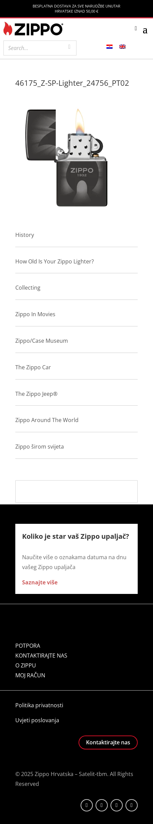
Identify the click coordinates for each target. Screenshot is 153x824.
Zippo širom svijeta (39, 446)
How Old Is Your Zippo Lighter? (54, 261)
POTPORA (27, 645)
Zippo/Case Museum (41, 340)
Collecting (27, 287)
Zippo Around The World (47, 420)
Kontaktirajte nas (108, 742)
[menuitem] (109, 46)
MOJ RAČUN (30, 675)
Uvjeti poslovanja (37, 720)
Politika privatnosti (39, 705)
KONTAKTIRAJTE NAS (41, 655)
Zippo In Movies (35, 314)
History (24, 235)
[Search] (69, 47)
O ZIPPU (25, 665)
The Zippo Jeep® (36, 394)
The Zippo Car (33, 367)
